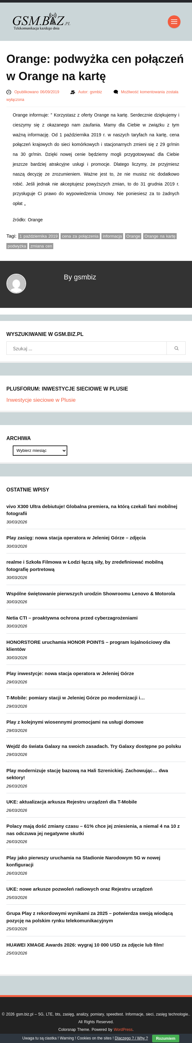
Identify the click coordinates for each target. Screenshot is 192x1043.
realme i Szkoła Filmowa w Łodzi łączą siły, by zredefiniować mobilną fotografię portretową (84, 565)
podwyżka (17, 246)
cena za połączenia (80, 236)
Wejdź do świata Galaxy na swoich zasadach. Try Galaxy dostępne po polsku (93, 746)
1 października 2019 (38, 236)
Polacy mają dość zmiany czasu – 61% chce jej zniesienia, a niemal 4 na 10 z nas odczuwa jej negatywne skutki (93, 829)
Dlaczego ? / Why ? (131, 1038)
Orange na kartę (159, 236)
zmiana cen (41, 246)
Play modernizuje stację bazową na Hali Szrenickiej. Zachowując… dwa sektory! (87, 774)
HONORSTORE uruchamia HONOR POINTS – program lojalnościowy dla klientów (88, 645)
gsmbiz (97, 92)
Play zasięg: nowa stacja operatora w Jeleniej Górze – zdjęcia (76, 537)
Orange (133, 236)
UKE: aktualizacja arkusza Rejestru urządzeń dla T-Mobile (71, 801)
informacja (112, 236)
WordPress (123, 1029)
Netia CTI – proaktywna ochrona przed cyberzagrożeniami (72, 617)
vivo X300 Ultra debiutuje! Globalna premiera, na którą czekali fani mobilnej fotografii (91, 510)
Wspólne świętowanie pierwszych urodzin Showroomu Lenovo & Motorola (90, 593)
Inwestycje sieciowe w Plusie (41, 400)
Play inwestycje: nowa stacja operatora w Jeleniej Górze (70, 673)
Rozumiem (165, 1038)
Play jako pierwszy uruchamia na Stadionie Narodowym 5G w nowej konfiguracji (83, 861)
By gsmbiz (80, 277)
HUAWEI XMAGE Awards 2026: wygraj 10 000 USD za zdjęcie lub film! (85, 945)
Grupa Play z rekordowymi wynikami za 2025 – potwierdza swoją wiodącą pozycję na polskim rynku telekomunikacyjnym (89, 916)
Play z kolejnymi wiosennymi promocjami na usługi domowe (75, 722)
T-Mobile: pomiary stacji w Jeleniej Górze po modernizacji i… (75, 697)
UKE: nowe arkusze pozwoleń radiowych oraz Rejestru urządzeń (79, 889)
